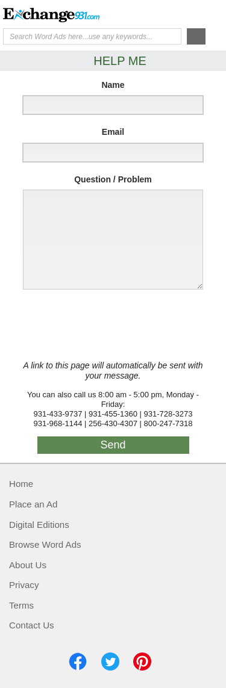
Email (113, 132)
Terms (21, 605)
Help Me (158, 14)
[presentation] (109, 325)
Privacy (24, 585)
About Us (27, 565)
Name (112, 85)
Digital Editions (39, 524)
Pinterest (142, 661)
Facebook (78, 661)
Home (21, 484)
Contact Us (31, 625)
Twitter (110, 661)
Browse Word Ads (45, 544)
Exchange (51, 15)
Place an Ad (33, 504)
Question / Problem (113, 179)
